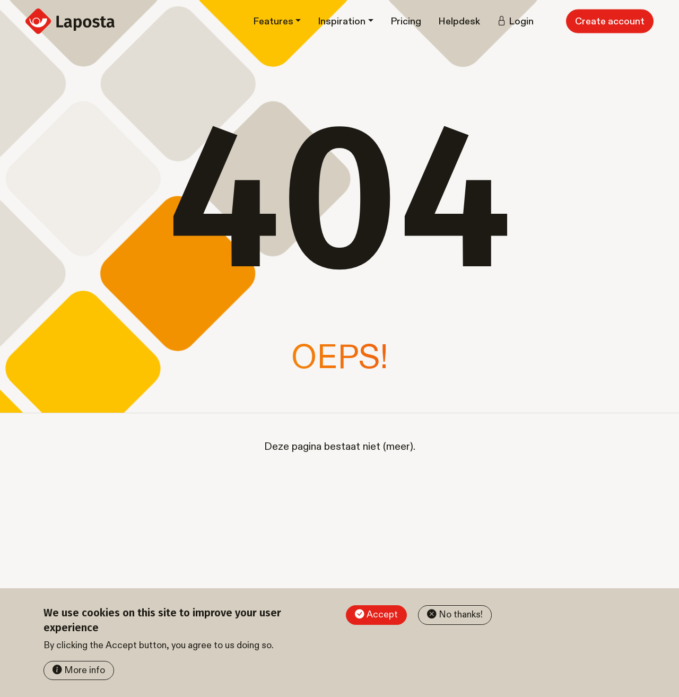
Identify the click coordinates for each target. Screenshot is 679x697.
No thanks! (461, 614)
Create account (610, 21)
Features (273, 21)
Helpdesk (459, 21)
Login (521, 21)
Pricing (405, 21)
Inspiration (341, 21)
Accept (382, 614)
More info (84, 670)
